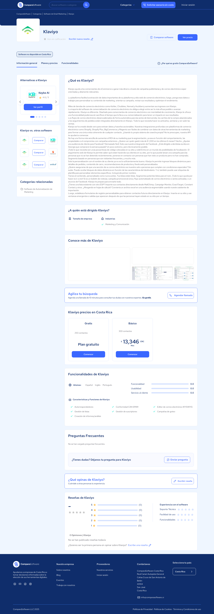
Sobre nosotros (63, 570)
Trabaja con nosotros (65, 585)
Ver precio (188, 37)
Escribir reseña (182, 481)
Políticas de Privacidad (143, 609)
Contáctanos (143, 564)
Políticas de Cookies (163, 609)
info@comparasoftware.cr (150, 597)
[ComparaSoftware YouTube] (20, 584)
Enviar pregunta (177, 459)
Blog (58, 575)
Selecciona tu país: (182, 562)
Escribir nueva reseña (81, 39)
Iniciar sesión (188, 4)
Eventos (60, 580)
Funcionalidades (70, 63)
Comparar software (161, 37)
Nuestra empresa (65, 564)
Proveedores (103, 564)
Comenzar (88, 354)
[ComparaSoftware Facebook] (25, 584)
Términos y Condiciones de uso (187, 609)
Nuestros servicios (105, 570)
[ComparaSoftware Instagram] (30, 584)
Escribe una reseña (140, 545)
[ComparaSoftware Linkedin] (15, 584)
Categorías (128, 5)
